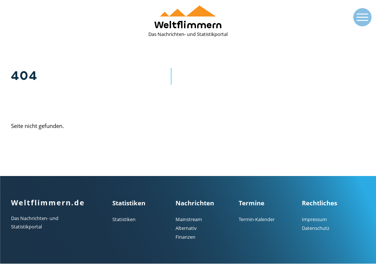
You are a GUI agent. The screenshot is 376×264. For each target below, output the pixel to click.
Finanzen (185, 237)
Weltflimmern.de (48, 203)
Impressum (314, 219)
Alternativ (186, 228)
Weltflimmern (188, 21)
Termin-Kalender (257, 219)
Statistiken (123, 219)
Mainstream (189, 219)
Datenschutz (315, 228)
